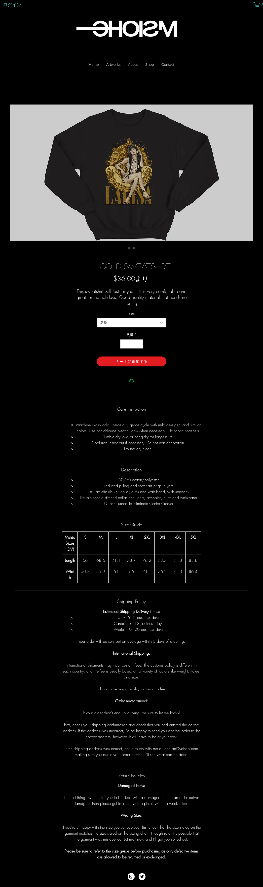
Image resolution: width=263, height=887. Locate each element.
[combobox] (131, 322)
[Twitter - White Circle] (142, 876)
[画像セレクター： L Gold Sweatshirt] (129, 248)
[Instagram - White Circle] (131, 876)
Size (131, 313)
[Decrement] (124, 344)
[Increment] (139, 344)
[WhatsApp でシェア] (132, 381)
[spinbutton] (131, 344)
